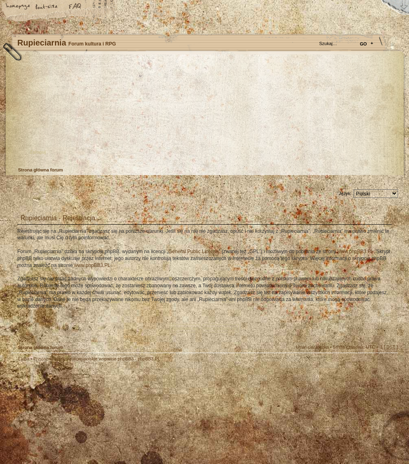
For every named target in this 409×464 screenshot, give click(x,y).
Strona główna (18, 7)
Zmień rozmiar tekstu (47, 7)
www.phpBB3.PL (355, 251)
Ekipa (24, 358)
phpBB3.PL (149, 358)
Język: (345, 193)
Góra (388, 364)
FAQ (75, 7)
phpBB (103, 413)
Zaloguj (38, 152)
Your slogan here (139, 414)
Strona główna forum (203, 112)
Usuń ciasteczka (312, 347)
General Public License (193, 251)
